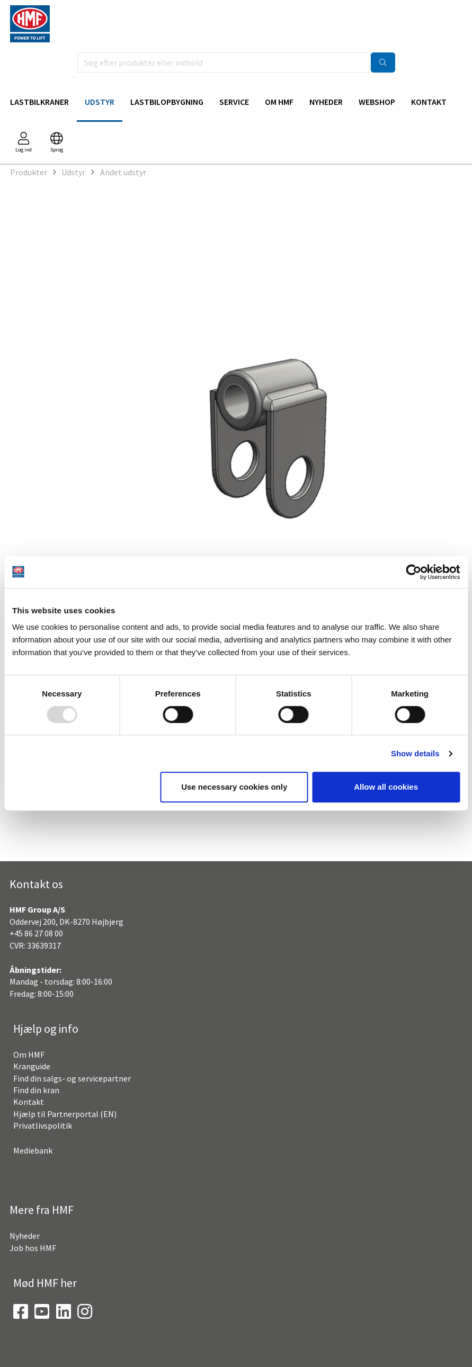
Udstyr (99, 101)
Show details (415, 753)
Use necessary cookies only (234, 786)
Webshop (377, 101)
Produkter (28, 172)
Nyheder (326, 101)
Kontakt (429, 101)
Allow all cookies (386, 786)
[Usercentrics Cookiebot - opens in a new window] (413, 572)
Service (234, 101)
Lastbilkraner (39, 101)
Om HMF (279, 101)
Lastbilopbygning (166, 101)
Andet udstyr (123, 172)
